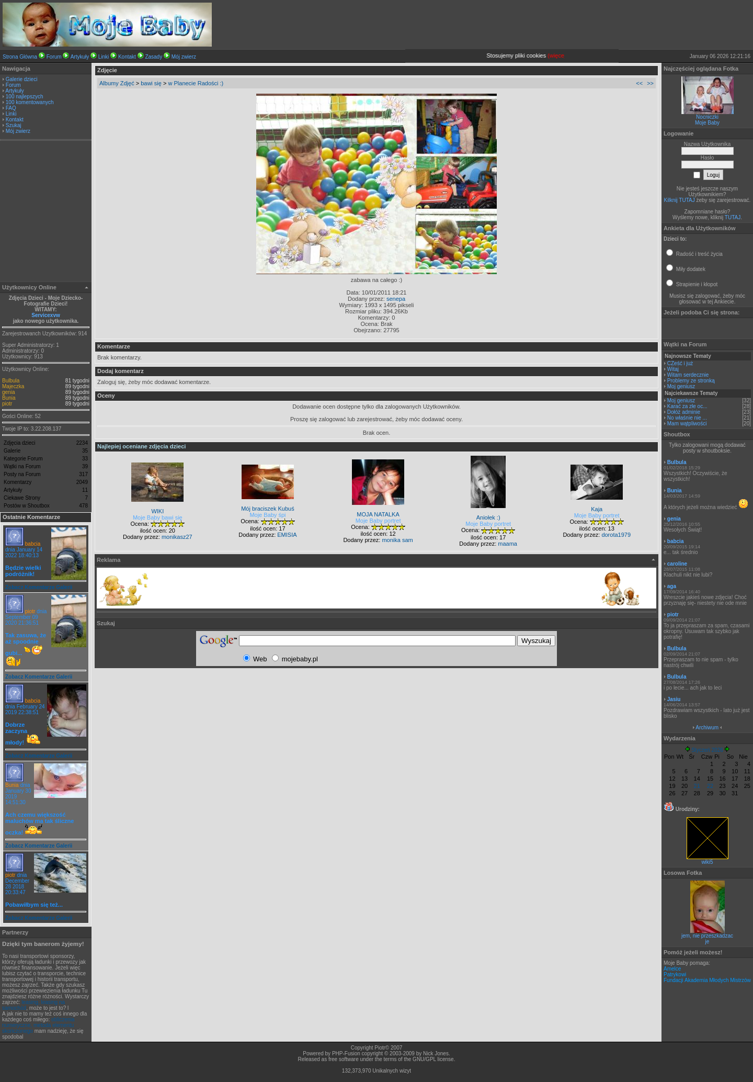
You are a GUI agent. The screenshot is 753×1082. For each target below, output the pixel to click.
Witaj (673, 369)
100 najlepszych (24, 96)
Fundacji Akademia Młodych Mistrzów (707, 980)
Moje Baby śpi (267, 515)
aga (671, 586)
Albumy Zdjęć (116, 83)
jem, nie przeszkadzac (707, 936)
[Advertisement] (46, 212)
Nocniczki (707, 117)
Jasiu (674, 699)
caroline (677, 564)
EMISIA (286, 535)
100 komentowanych (30, 102)
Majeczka (13, 386)
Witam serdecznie (688, 375)
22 (710, 786)
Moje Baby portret (378, 520)
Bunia (9, 398)
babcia (32, 544)
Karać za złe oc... (687, 406)
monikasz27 (177, 537)
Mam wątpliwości (687, 423)
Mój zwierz (184, 57)
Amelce (672, 969)
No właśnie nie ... (687, 418)
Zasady (153, 57)
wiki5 (707, 859)
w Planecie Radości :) (195, 83)
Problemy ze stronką (691, 381)
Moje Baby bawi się (157, 517)
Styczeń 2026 (707, 750)
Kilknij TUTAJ (679, 200)
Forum (54, 57)
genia (8, 392)
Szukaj (13, 125)
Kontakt (127, 57)
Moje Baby (707, 123)
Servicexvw (45, 315)
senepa (395, 299)
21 (697, 786)
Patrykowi (675, 974)
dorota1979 (616, 535)
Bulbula (10, 381)
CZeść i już (680, 363)
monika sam (397, 540)
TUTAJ (732, 217)
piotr (7, 404)
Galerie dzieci (22, 79)
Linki (103, 57)
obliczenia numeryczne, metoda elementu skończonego (38, 1025)
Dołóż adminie (683, 412)
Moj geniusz (681, 386)
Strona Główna (20, 57)
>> (650, 83)
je (707, 941)
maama (507, 543)
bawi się (151, 83)
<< (639, 83)
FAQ (11, 108)
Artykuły (80, 57)
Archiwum (706, 727)
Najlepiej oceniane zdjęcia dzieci (141, 446)
